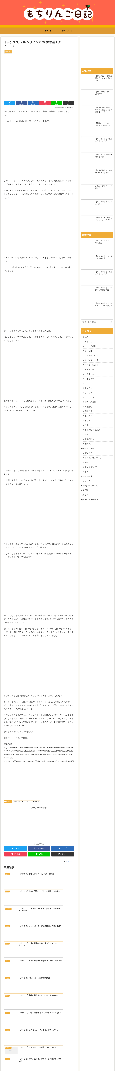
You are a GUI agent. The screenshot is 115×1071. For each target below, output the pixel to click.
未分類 (85, 490)
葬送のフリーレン (90, 499)
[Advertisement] (39, 824)
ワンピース (89, 397)
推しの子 (88, 416)
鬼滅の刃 (88, 444)
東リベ (87, 421)
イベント (17, 801)
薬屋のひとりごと (92, 430)
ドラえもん (89, 374)
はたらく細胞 (90, 346)
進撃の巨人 (89, 439)
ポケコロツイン (91, 467)
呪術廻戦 (88, 407)
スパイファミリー (92, 360)
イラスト (86, 337)
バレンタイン (26, 801)
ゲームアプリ (88, 448)
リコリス (88, 393)
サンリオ (88, 351)
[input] (97, 321)
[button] (111, 322)
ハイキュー (89, 379)
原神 (86, 472)
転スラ (87, 434)
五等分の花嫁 (90, 402)
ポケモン (88, 388)
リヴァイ (86, 481)
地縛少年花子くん (90, 486)
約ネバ (87, 425)
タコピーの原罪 (91, 365)
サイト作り (87, 476)
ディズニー (89, 369)
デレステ (88, 453)
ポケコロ (7, 801)
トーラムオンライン (93, 458)
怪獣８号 (88, 411)
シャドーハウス (91, 355)
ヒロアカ (88, 383)
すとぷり (88, 341)
